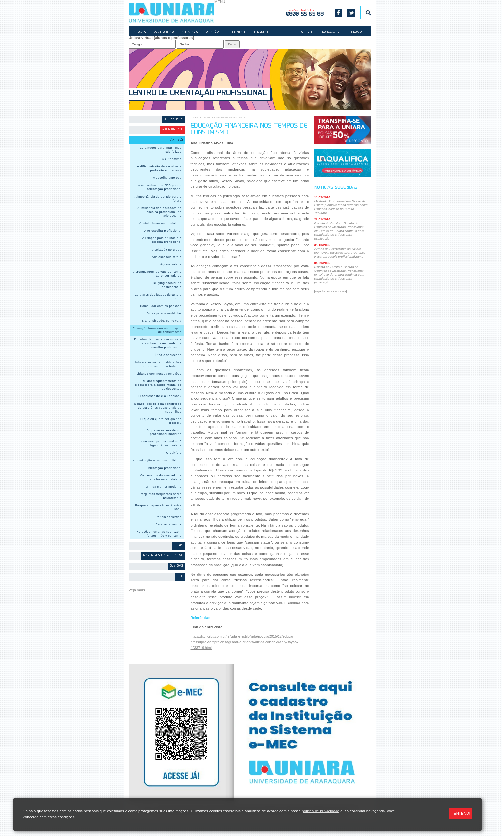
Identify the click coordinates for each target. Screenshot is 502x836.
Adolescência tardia (167, 257)
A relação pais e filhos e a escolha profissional (162, 239)
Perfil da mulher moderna (163, 486)
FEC (180, 576)
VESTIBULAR (164, 32)
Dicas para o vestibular (164, 313)
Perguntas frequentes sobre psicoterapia (160, 495)
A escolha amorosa (167, 177)
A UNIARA (189, 32)
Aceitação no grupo (166, 249)
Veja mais (137, 590)
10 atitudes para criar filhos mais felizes (161, 149)
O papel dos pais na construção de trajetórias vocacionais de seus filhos (158, 407)
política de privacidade (320, 811)
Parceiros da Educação (163, 555)
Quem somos (173, 119)
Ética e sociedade (168, 354)
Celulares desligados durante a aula (158, 296)
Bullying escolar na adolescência (167, 285)
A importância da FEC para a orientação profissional (160, 187)
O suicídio (173, 452)
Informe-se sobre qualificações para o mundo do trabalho (158, 364)
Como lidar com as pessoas (161, 306)
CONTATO (239, 32)
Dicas (178, 545)
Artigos (177, 139)
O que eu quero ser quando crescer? (161, 420)
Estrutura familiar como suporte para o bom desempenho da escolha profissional (157, 343)
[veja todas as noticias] (330, 291)
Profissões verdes (168, 516)
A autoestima (171, 159)
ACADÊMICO (215, 32)
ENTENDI (462, 813)
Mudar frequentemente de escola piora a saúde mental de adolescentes (157, 384)
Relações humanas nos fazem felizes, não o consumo (159, 533)
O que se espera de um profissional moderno (164, 432)
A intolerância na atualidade (160, 223)
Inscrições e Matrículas (305, 13)
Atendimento (172, 129)
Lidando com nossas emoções (159, 373)
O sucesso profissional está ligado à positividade (160, 443)
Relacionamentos (169, 524)
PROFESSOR (331, 32)
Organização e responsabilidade (157, 460)
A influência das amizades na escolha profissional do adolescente (159, 211)
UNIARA (171, 13)
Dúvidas (177, 566)
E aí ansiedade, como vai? (162, 320)
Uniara (195, 117)
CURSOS (140, 32)
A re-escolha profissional (163, 230)
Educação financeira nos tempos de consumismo (157, 330)
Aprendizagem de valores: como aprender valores (157, 273)
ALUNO (306, 32)
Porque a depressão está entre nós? (158, 507)
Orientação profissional (164, 468)
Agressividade (171, 264)
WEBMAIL (262, 32)
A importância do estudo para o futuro (158, 198)
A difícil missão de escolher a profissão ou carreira (159, 168)
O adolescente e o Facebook (159, 396)
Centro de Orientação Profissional (198, 93)
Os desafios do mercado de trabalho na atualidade (161, 477)
